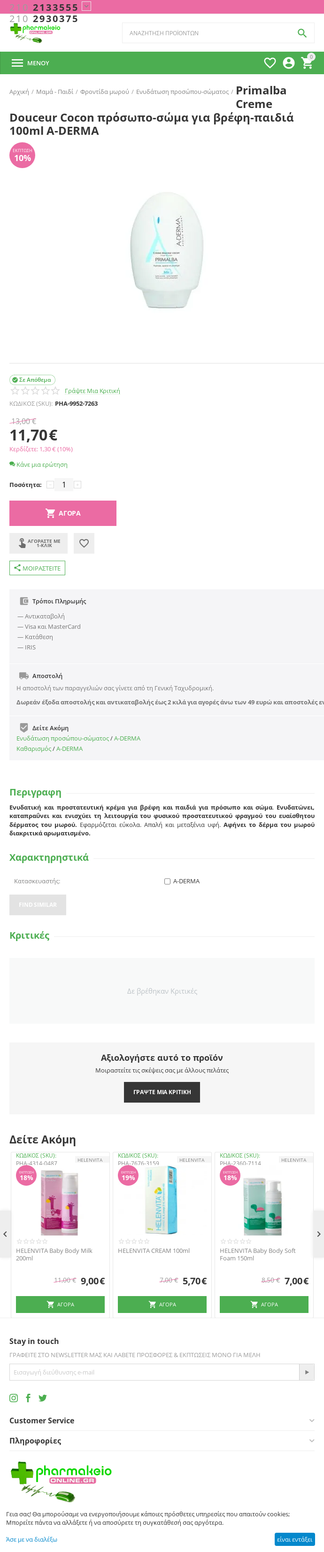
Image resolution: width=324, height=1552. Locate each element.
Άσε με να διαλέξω (31, 1539)
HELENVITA (89, 1160)
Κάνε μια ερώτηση (38, 464)
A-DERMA (127, 738)
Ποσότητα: (25, 484)
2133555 (44, 7)
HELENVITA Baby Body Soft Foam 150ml (258, 1254)
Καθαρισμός (33, 748)
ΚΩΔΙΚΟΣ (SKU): (31, 403)
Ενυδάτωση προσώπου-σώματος (62, 738)
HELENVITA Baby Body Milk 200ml (54, 1254)
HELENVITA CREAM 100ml (154, 1251)
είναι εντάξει (294, 1539)
